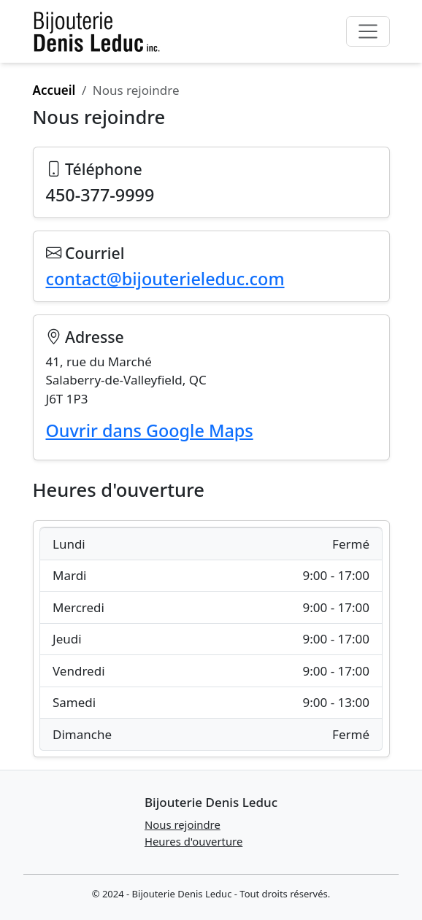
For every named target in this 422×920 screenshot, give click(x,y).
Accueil (54, 90)
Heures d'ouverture (193, 841)
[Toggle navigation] (367, 31)
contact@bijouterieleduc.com (165, 278)
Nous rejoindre (182, 824)
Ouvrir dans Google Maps (149, 430)
